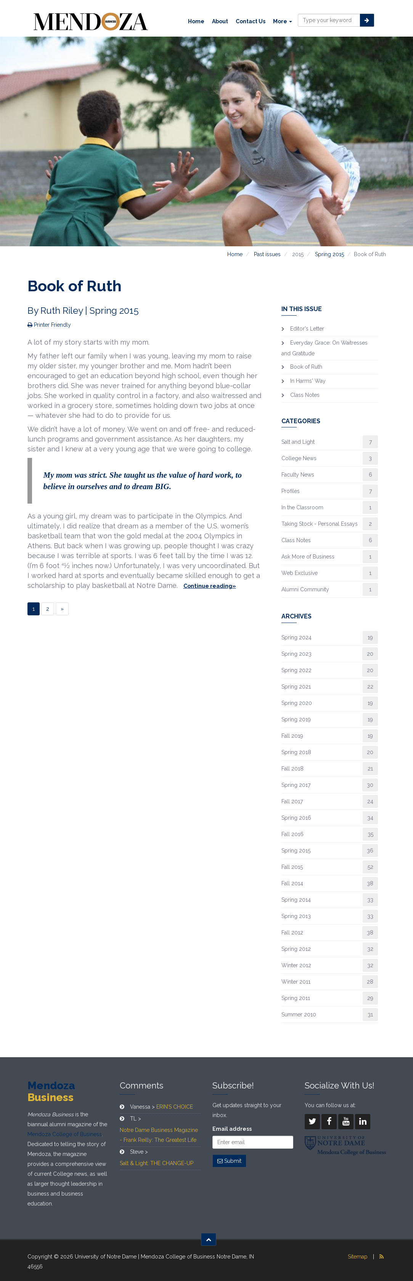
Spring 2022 (296, 670)
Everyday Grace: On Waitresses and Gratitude (324, 348)
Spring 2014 (296, 900)
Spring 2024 (296, 637)
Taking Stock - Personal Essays (319, 524)
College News (299, 458)
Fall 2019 (292, 736)
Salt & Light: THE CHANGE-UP (156, 1163)
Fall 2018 (292, 769)
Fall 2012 (292, 932)
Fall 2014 (292, 883)
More (282, 21)
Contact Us (250, 21)
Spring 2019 (296, 719)
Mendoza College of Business (64, 1134)
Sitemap (358, 1257)
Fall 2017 (292, 801)
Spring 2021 (296, 687)
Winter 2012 (296, 965)
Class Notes (305, 395)
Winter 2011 (295, 982)
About (220, 21)
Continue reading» (209, 586)
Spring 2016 (296, 818)
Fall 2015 (292, 867)
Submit (229, 1161)
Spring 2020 (296, 703)
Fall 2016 (292, 834)
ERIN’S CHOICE (174, 1107)
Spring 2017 (295, 785)
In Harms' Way (308, 381)
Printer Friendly (49, 325)
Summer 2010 (298, 1014)
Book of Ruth (306, 367)
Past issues (267, 254)
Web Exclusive (299, 573)
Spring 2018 (296, 752)
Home (196, 21)
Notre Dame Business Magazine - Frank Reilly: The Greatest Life (159, 1135)
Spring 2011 (295, 998)
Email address (232, 1129)
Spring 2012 (296, 949)
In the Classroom (302, 507)
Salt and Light (298, 442)
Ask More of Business (307, 557)
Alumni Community (305, 589)
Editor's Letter (307, 329)
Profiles (290, 491)
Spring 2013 (296, 916)
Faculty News (297, 475)
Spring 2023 (296, 654)
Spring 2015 (329, 254)
